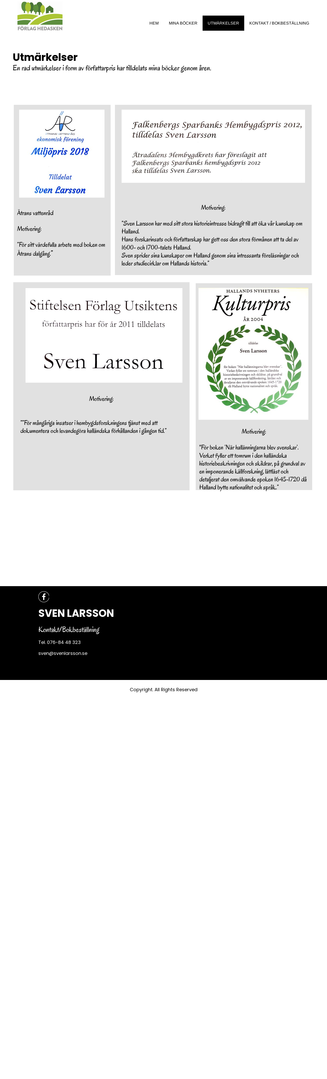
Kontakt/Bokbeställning (68, 629)
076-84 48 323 (64, 642)
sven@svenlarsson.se (62, 653)
